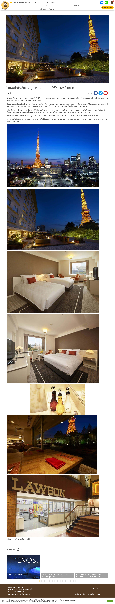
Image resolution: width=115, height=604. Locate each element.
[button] (26, 5)
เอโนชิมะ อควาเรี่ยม (15, 574)
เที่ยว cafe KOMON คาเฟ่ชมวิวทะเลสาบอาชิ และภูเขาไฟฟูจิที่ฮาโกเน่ (57, 575)
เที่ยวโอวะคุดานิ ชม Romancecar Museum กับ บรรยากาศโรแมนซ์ (88, 575)
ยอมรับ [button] (110, 601)
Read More (53, 602)
